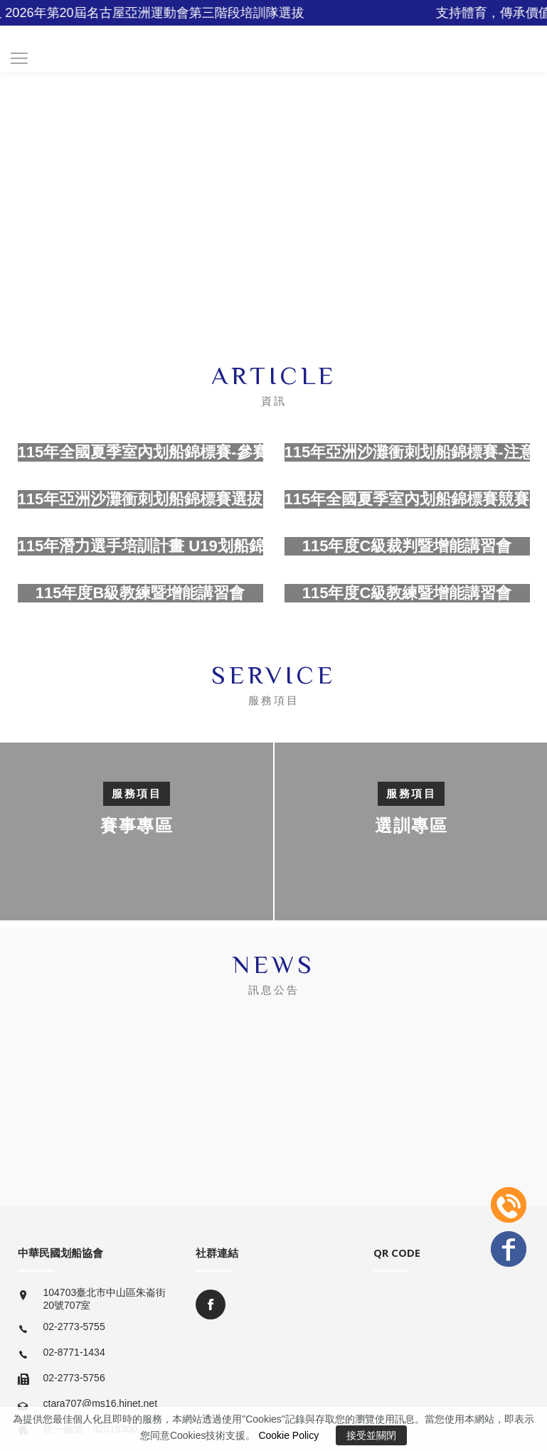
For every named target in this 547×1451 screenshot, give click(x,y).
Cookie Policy (288, 1435)
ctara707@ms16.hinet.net (100, 1403)
